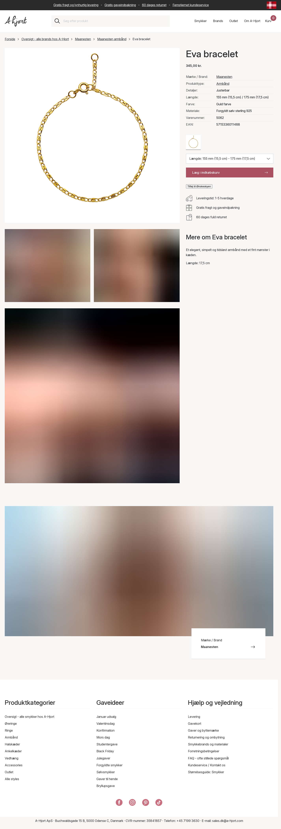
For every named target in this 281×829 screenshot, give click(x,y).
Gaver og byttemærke (203, 730)
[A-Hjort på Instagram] (132, 803)
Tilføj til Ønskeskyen (199, 186)
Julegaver (103, 758)
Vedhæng (11, 758)
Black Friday (105, 751)
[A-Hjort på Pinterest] (145, 803)
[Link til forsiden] (16, 21)
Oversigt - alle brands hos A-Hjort (45, 39)
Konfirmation (105, 730)
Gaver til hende (107, 779)
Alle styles (12, 779)
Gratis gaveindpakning (120, 5)
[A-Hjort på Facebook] (119, 803)
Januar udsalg (106, 717)
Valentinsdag (105, 723)
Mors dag (103, 737)
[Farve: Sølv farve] (211, 142)
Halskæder (12, 744)
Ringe (9, 730)
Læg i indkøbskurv (230, 172)
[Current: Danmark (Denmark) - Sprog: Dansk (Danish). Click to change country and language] (271, 5)
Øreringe (11, 723)
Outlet (9, 772)
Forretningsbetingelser (203, 751)
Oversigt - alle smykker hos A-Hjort (29, 717)
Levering (194, 717)
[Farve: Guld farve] (193, 142)
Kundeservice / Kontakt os (206, 765)
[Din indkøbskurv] (270, 21)
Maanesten (83, 39)
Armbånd (222, 84)
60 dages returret (154, 5)
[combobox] (115, 21)
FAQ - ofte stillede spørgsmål (208, 758)
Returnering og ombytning (206, 737)
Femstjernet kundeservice (191, 5)
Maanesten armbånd (111, 39)
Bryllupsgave (105, 786)
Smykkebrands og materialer (208, 744)
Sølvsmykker (105, 772)
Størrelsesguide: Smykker (206, 772)
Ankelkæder (13, 751)
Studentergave (107, 744)
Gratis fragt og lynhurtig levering (75, 5)
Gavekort (194, 723)
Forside (10, 39)
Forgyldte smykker (109, 765)
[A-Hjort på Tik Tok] (158, 803)
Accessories (13, 765)
